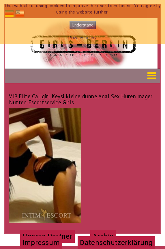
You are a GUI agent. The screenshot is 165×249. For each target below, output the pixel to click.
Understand (82, 25)
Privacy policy (82, 37)
